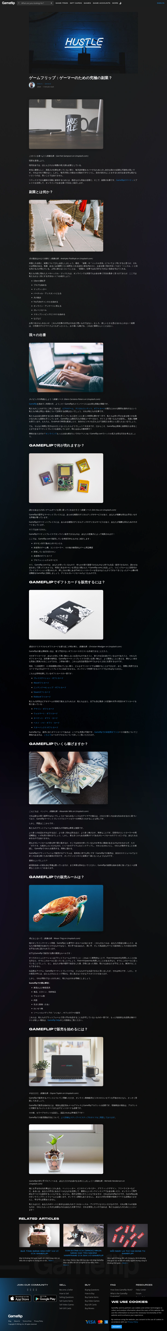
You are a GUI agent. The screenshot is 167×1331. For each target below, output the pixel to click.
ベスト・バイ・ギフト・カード (47, 722)
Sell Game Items (66, 1301)
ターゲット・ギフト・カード (46, 718)
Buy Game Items (91, 1297)
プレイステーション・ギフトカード (48, 678)
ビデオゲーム (68, 408)
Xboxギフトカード (41, 682)
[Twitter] (27, 1290)
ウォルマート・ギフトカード (46, 713)
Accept (116, 1327)
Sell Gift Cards (65, 1308)
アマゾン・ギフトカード (44, 708)
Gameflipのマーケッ (124, 180)
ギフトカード (99, 408)
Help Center (141, 1289)
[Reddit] (36, 1290)
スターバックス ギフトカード (46, 727)
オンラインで (51, 433)
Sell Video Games (66, 1304)
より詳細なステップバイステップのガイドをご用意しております (88, 1117)
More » (51, 1260)
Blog (9, 1321)
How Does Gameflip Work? (121, 1289)
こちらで (47, 735)
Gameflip (33, 404)
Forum (138, 1293)
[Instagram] (30, 1290)
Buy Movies (89, 1308)
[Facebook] (33, 1290)
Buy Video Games (92, 1301)
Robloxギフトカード (42, 696)
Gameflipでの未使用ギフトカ (106, 732)
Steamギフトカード (42, 692)
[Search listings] (34, 3)
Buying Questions (92, 1289)
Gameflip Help (54, 1020)
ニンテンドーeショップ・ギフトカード (50, 687)
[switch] (120, 3)
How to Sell (64, 1293)
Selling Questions (66, 1297)
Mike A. (40, 84)
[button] (51, 3)
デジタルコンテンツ (83, 408)
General (48, 84)
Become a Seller (66, 1289)
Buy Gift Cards (91, 1304)
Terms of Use (27, 1321)
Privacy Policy (38, 1321)
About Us (17, 1321)
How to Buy (89, 1293)
